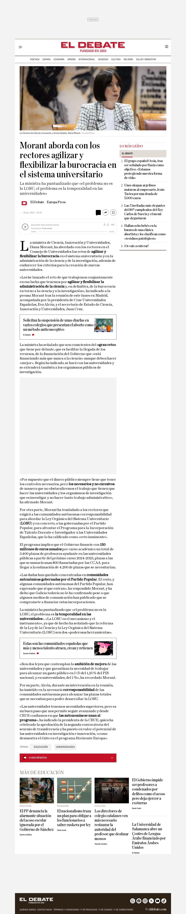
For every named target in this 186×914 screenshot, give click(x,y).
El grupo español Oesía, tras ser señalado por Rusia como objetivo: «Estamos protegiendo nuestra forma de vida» (144, 169)
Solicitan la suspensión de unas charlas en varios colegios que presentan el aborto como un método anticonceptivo (58, 325)
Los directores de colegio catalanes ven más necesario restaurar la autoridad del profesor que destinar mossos (112, 825)
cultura (116, 59)
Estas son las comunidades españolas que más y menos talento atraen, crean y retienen (58, 645)
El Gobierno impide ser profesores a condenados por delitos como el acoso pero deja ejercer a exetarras (148, 791)
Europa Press (56, 202)
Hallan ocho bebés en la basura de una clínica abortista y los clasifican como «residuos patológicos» (145, 232)
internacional (87, 59)
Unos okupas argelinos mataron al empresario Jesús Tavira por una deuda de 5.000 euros (144, 191)
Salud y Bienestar (146, 59)
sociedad (103, 59)
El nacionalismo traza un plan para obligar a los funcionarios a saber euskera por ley (74, 818)
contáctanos (44, 909)
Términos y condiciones (66, 909)
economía (59, 59)
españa (47, 59)
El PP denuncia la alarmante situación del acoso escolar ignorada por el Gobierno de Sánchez (37, 820)
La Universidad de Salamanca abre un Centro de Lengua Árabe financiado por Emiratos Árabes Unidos (149, 836)
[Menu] (20, 47)
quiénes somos (28, 909)
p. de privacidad (89, 909)
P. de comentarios (123, 909)
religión (128, 59)
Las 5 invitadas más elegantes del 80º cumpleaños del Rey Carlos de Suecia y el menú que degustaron (144, 212)
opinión (71, 59)
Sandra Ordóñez (29, 654)
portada (34, 59)
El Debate (37, 202)
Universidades (65, 746)
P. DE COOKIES (105, 909)
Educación (41, 746)
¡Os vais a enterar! (136, 246)
